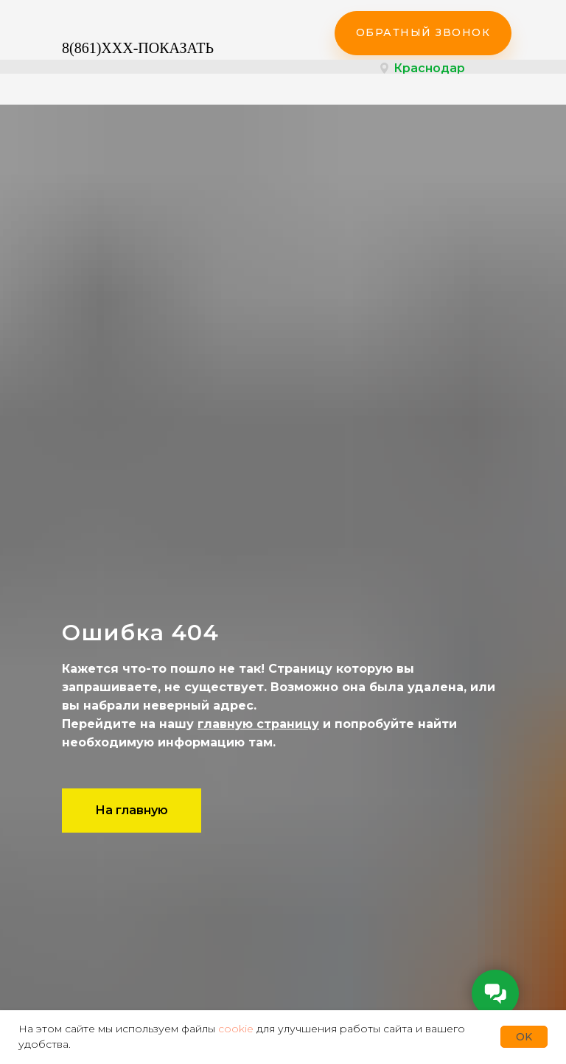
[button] (423, 33)
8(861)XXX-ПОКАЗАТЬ (138, 48)
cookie (236, 1028)
